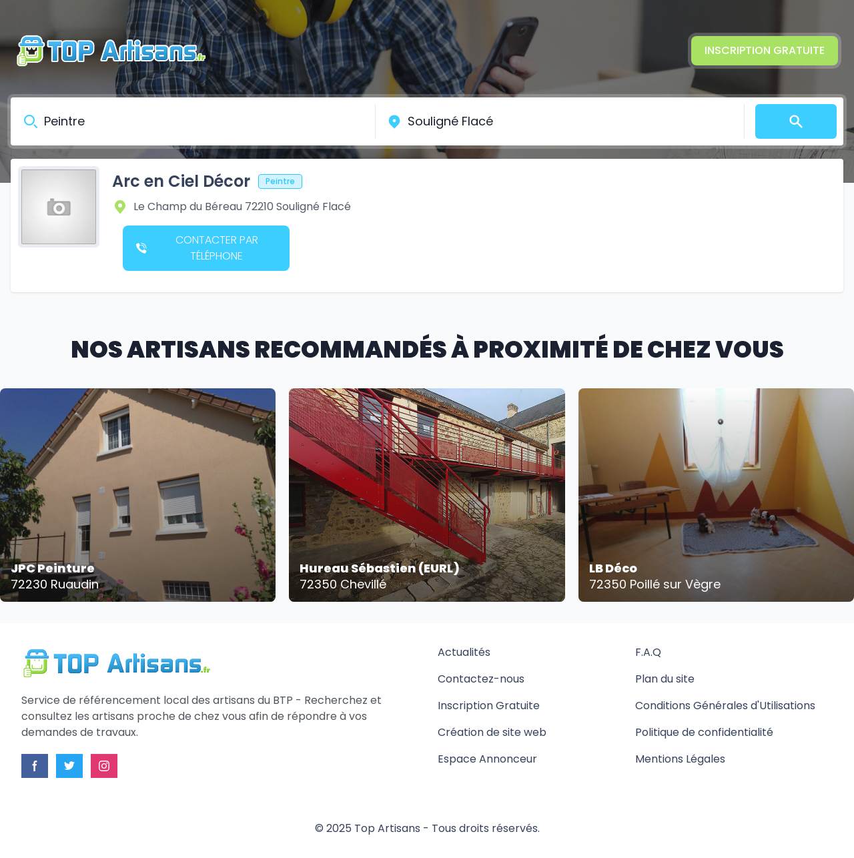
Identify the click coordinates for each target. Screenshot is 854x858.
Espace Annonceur (487, 759)
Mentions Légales (680, 759)
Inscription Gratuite (765, 50)
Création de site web (492, 732)
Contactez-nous (481, 679)
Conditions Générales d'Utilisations (725, 705)
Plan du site (665, 679)
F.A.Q (648, 652)
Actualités (464, 652)
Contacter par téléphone (197, 248)
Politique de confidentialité (704, 732)
